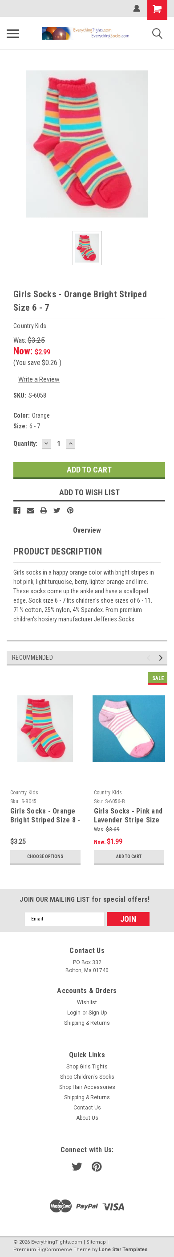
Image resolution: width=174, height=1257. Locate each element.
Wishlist (87, 1002)
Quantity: (25, 443)
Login (74, 1013)
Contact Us (87, 1108)
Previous (149, 657)
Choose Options (45, 856)
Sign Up (98, 1013)
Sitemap (96, 1242)
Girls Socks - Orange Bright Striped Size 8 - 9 (45, 820)
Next (162, 657)
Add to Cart (129, 856)
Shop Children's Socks (87, 1077)
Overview (87, 530)
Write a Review (39, 379)
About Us (87, 1118)
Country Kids (24, 792)
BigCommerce (54, 1250)
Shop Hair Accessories (87, 1087)
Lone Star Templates (123, 1250)
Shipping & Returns (87, 1023)
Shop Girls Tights (87, 1067)
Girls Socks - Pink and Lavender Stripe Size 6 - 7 (128, 820)
